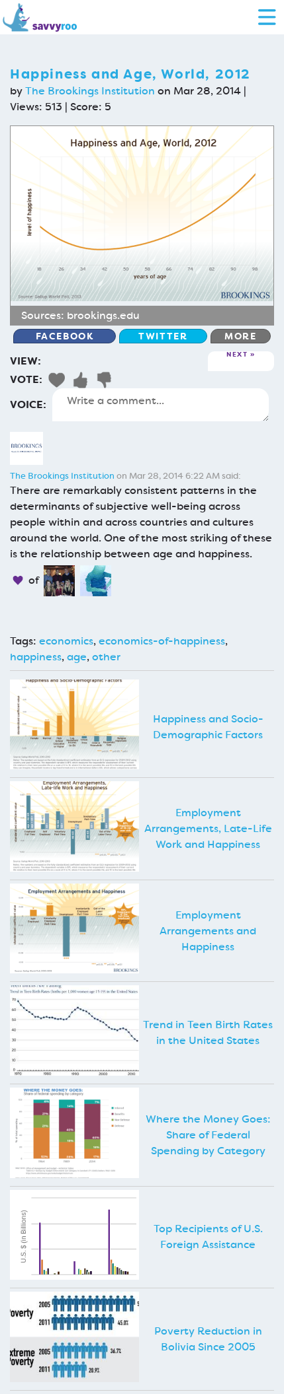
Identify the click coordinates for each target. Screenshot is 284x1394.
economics (66, 641)
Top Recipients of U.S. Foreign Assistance (208, 1236)
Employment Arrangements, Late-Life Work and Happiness (208, 828)
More (240, 336)
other (106, 657)
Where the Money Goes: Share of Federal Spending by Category (208, 1135)
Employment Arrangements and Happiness (208, 931)
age (77, 657)
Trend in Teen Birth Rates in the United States (208, 1032)
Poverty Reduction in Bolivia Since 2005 (208, 1339)
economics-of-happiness (162, 641)
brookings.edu (103, 315)
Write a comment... (160, 404)
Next (237, 355)
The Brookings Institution (90, 91)
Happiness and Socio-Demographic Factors (208, 727)
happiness (36, 657)
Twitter (162, 336)
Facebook (65, 336)
